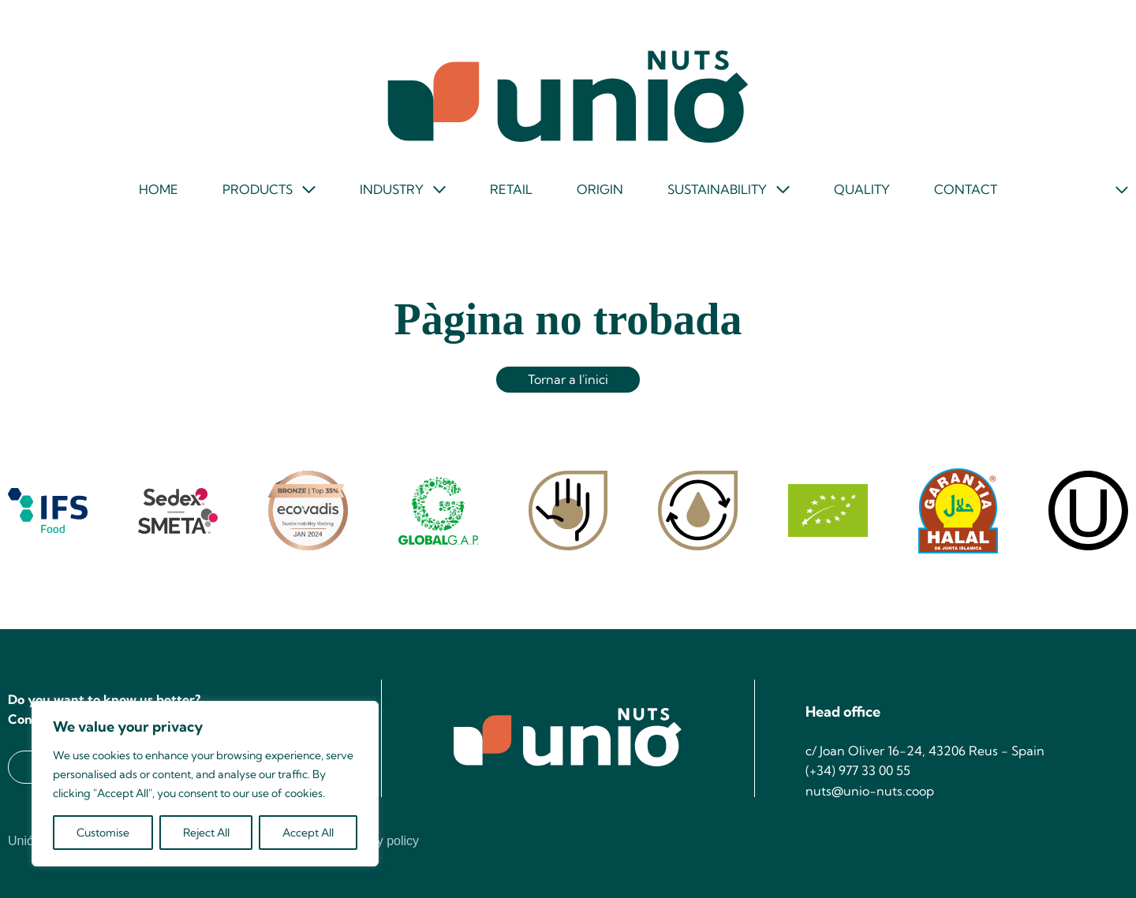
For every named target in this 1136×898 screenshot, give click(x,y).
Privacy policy (380, 841)
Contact (965, 189)
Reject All (206, 832)
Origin (600, 189)
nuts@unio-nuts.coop (869, 790)
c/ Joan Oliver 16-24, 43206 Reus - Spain (924, 750)
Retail (511, 189)
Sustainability (717, 189)
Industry (392, 189)
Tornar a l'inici (568, 379)
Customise (103, 832)
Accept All (308, 832)
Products (257, 189)
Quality (862, 189)
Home (158, 189)
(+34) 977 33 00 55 (857, 770)
